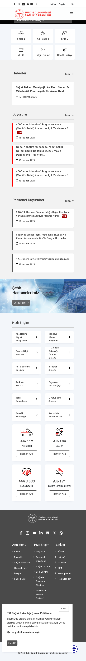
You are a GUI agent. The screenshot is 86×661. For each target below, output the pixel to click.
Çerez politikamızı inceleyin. (24, 632)
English (62, 4)
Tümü (69, 74)
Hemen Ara (26, 453)
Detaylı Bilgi (20, 307)
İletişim (53, 4)
